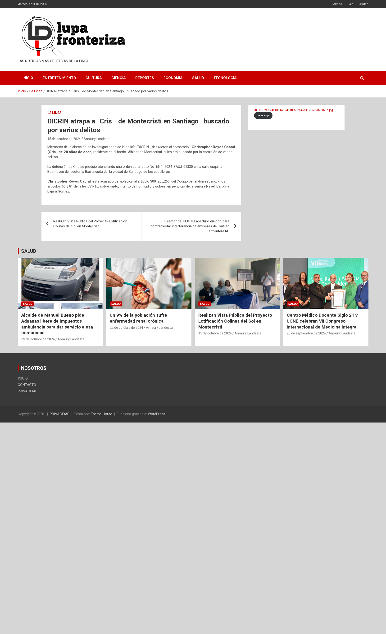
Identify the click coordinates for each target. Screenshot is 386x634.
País (350, 4)
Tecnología (225, 78)
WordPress (156, 414)
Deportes (144, 78)
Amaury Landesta (97, 139)
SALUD (28, 251)
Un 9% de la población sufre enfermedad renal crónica (138, 318)
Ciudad (363, 4)
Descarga (263, 115)
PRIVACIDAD (27, 391)
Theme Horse (101, 414)
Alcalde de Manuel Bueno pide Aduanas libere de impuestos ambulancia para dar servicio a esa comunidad (57, 323)
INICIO (28, 78)
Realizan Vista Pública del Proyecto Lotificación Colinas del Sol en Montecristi (90, 223)
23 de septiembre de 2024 (306, 333)
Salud (198, 78)
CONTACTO (27, 385)
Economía (173, 78)
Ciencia (118, 78)
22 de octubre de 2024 (126, 327)
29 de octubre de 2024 (38, 339)
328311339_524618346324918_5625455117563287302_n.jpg (292, 110)
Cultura (94, 78)
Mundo (337, 4)
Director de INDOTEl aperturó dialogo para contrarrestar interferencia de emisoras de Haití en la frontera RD (189, 226)
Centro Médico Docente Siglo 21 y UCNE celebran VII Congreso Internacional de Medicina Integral (322, 320)
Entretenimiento (59, 78)
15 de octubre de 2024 (64, 139)
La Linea (54, 113)
